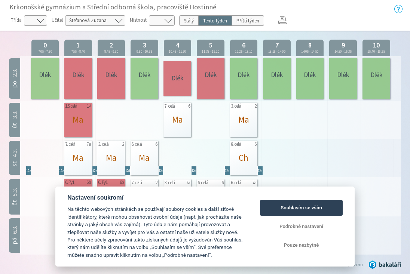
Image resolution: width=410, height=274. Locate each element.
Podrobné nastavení (301, 226)
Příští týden (247, 21)
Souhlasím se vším (301, 207)
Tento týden (215, 21)
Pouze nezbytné (301, 245)
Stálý (189, 21)
